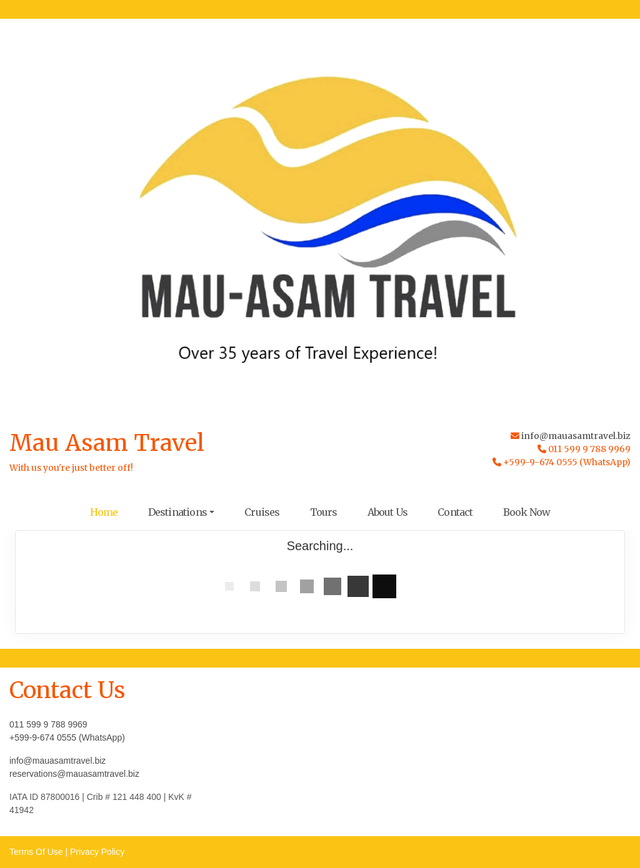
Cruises (261, 512)
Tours (324, 512)
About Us (388, 512)
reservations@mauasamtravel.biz (74, 774)
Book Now (527, 512)
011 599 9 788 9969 (48, 724)
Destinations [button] (177, 512)
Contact (455, 512)
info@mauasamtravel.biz (576, 435)
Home (104, 512)
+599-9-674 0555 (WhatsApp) (67, 737)
